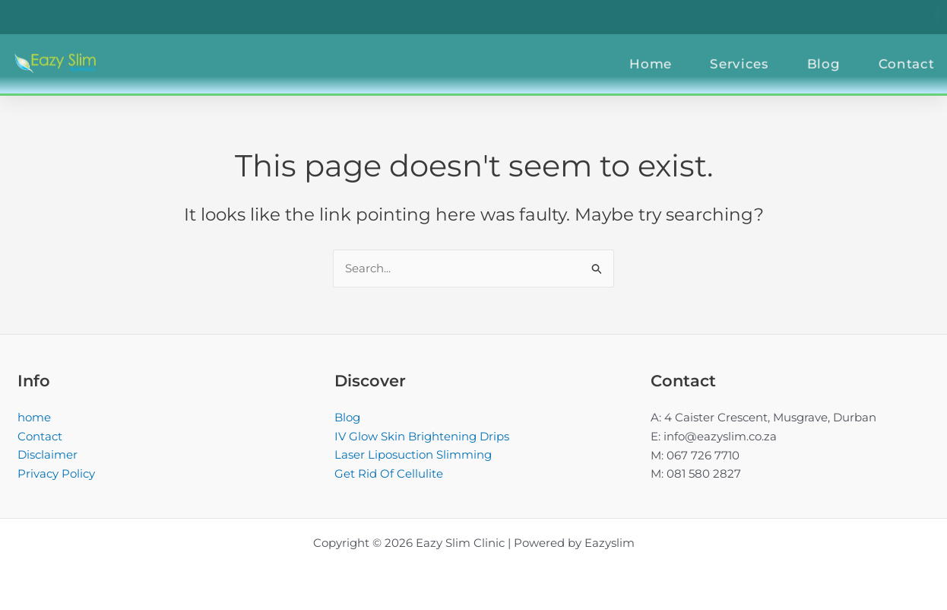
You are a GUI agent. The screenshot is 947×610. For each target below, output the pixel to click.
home (34, 417)
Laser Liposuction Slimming (413, 455)
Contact (39, 436)
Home (673, 56)
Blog (846, 56)
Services (762, 56)
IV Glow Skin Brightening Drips (421, 436)
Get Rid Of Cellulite (388, 473)
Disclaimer (47, 455)
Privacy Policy (56, 473)
